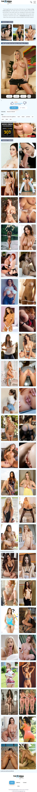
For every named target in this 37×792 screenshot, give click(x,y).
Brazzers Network (11, 111)
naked (23, 116)
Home (16, 96)
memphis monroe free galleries (9, 116)
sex (32, 116)
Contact (24, 782)
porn (3, 119)
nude (18, 116)
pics (11, 119)
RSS (18, 786)
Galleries (18, 782)
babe (7, 119)
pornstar (28, 116)
